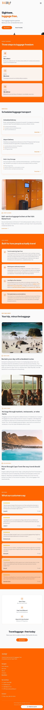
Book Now (7, 28)
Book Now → (5, 675)
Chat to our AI (32, 706)
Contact (4, 672)
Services (4, 668)
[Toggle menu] (40, 3)
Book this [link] (38, 133)
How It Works (5, 666)
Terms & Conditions (18, 704)
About (3, 670)
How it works (19, 28)
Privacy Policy (27, 704)
